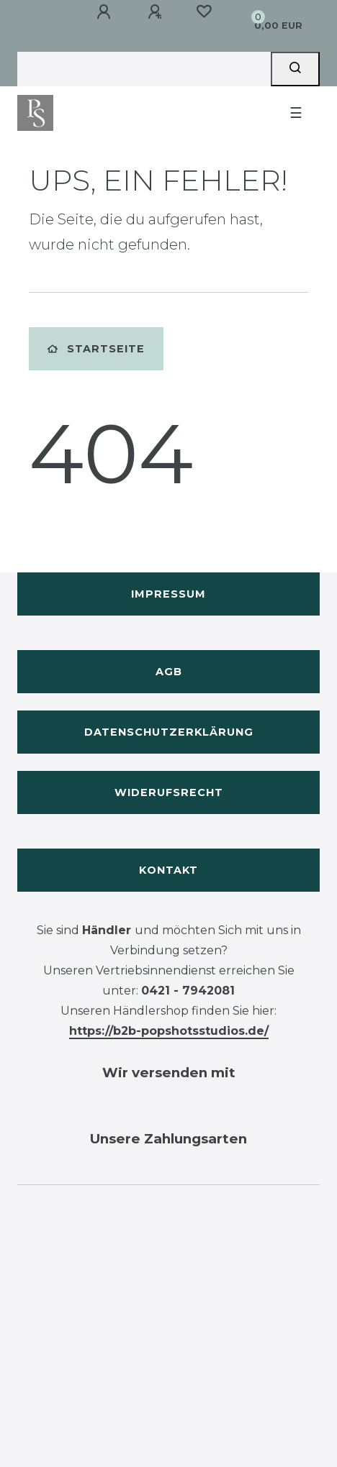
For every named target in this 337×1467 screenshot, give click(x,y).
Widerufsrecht (168, 792)
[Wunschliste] (203, 11)
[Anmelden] (103, 12)
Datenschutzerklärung (168, 732)
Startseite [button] (96, 348)
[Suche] (295, 69)
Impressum (168, 594)
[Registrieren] (154, 12)
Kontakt (168, 870)
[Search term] (144, 69)
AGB (169, 671)
